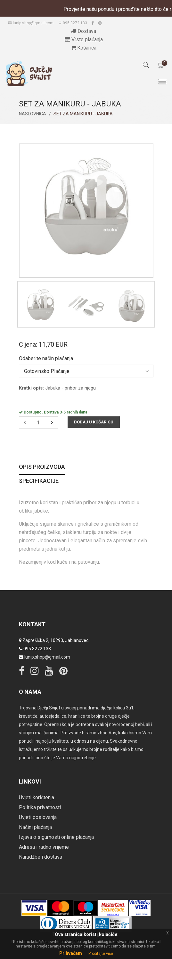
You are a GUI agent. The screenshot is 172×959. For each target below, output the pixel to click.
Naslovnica (32, 113)
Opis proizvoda (42, 467)
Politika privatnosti (40, 807)
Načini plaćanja (35, 827)
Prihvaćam (70, 953)
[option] (40, 306)
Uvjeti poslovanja (38, 817)
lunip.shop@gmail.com (30, 23)
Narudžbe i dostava (40, 857)
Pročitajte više (100, 953)
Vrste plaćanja (84, 39)
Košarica (83, 48)
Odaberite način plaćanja (46, 358)
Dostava (83, 31)
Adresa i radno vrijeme (44, 847)
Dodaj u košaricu (93, 422)
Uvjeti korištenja (36, 797)
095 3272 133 (72, 23)
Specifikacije (39, 481)
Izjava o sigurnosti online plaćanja (56, 837)
